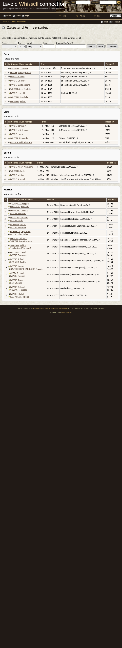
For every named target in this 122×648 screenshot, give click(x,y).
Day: (20, 43)
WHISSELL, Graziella (19, 97)
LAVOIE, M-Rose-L (18, 227)
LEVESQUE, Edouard (19, 217)
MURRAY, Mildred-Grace (21, 142)
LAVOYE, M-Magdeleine (20, 72)
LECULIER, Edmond (18, 238)
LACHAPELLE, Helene (19, 296)
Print (106, 22)
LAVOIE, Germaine (18, 255)
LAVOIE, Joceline (17, 276)
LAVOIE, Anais (16, 220)
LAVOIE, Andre (16, 280)
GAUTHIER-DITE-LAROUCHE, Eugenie (26, 269)
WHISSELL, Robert (18, 101)
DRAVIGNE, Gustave (19, 210)
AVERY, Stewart (17, 273)
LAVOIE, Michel (17, 294)
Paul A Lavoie (66, 312)
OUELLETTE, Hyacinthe (20, 231)
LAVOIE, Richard (17, 287)
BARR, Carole (16, 283)
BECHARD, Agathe (18, 262)
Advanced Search (106, 5)
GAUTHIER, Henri (18, 252)
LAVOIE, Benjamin (18, 125)
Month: (29, 43)
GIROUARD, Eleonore (19, 206)
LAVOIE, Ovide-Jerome (20, 84)
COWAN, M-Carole (18, 289)
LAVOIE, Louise (16, 134)
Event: (4, 43)
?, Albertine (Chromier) (20, 248)
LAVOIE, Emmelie (17, 80)
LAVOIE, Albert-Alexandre (21, 166)
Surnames (117, 5)
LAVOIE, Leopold (17, 93)
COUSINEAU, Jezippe (19, 203)
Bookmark (116, 22)
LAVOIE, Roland (17, 259)
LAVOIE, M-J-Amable (19, 130)
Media (82, 16)
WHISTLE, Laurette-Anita (21, 241)
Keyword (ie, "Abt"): (65, 43)
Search (18, 16)
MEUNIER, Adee (17, 76)
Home (8, 16)
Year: (45, 43)
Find (64, 16)
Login (27, 16)
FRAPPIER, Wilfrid (18, 224)
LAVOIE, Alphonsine (19, 234)
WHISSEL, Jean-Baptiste (20, 89)
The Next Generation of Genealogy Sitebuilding (50, 308)
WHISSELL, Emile (17, 171)
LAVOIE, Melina (17, 175)
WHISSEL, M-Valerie (19, 138)
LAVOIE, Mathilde (18, 213)
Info (98, 16)
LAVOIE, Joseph (17, 266)
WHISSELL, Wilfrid (18, 245)
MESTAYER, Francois (19, 68)
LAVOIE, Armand (17, 179)
